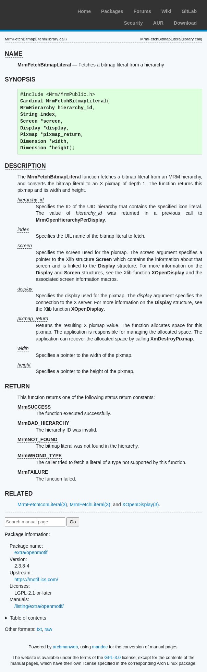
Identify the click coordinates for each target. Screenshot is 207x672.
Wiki (166, 11)
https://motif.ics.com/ (36, 579)
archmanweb (65, 646)
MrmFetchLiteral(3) (90, 504)
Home (84, 11)
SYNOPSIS (20, 79)
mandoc (100, 646)
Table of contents (28, 618)
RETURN (17, 386)
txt (39, 629)
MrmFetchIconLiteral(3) (42, 504)
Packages (112, 11)
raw (48, 629)
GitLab (189, 11)
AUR (158, 23)
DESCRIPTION (25, 165)
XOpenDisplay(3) (140, 504)
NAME (14, 53)
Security (133, 23)
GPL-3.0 (112, 657)
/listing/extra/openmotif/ (39, 606)
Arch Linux (37, 10)
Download (185, 23)
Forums (142, 11)
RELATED (19, 493)
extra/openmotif (31, 552)
